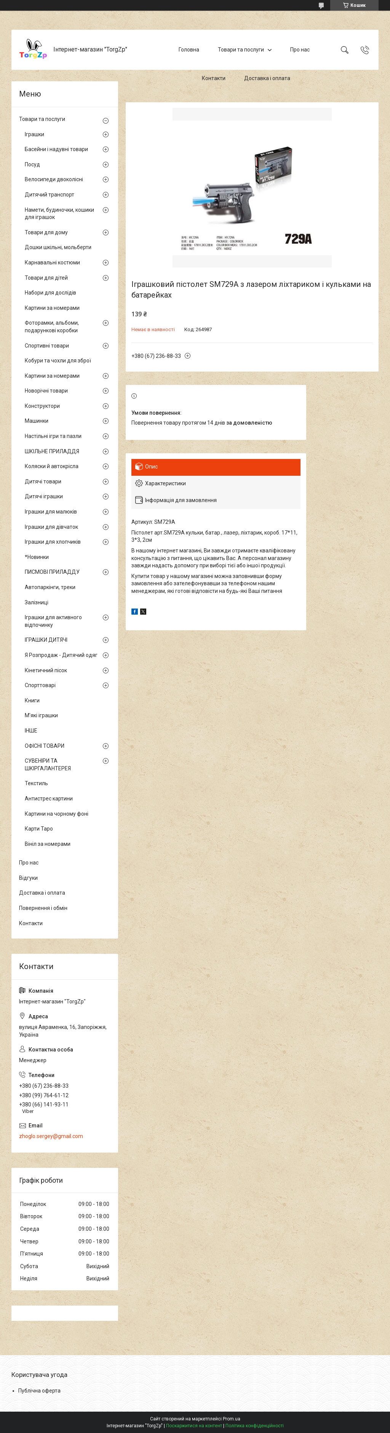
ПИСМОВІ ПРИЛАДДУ (52, 572)
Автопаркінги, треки (50, 587)
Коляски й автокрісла (51, 466)
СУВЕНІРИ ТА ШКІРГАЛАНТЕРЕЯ (48, 764)
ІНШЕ (31, 731)
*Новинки (37, 557)
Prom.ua (231, 1419)
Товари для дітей (46, 278)
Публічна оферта (39, 1391)
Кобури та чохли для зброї (58, 360)
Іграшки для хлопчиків (53, 542)
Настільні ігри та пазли (53, 436)
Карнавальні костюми (52, 262)
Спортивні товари (47, 346)
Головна (189, 50)
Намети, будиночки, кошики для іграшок (59, 214)
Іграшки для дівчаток (51, 527)
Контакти (213, 78)
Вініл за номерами (47, 844)
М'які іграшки (41, 715)
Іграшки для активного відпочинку (53, 621)
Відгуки (28, 878)
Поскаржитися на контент (194, 1425)
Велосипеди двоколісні (54, 179)
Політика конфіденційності (254, 1425)
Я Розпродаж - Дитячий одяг (61, 655)
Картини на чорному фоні (56, 814)
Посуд (32, 164)
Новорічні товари (46, 391)
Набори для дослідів (50, 293)
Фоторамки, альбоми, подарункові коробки (52, 326)
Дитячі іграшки (44, 496)
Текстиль (36, 783)
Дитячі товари (43, 481)
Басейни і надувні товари (56, 149)
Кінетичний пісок (46, 670)
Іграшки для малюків (51, 512)
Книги (32, 700)
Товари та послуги (241, 50)
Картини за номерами (52, 308)
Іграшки (34, 134)
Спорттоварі (40, 685)
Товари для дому (46, 232)
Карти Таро (39, 829)
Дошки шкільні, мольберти (58, 247)
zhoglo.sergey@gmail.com (51, 1136)
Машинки (36, 421)
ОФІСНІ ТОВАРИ (44, 746)
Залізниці (36, 602)
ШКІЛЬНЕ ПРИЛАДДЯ (52, 451)
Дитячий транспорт (49, 195)
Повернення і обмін (43, 908)
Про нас (300, 50)
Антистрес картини (49, 798)
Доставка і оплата (267, 78)
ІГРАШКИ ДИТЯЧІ (46, 640)
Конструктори (42, 406)
